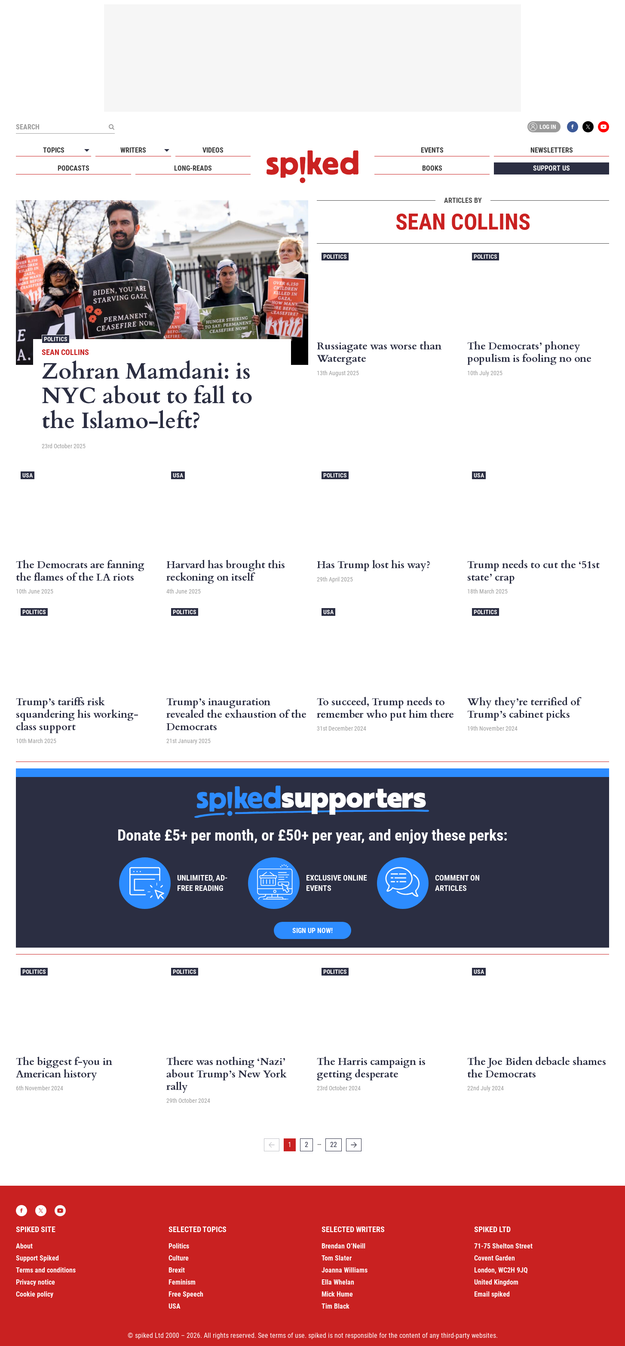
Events (432, 150)
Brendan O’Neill (343, 1246)
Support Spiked (37, 1258)
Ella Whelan (338, 1282)
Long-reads (193, 168)
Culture (179, 1258)
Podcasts (73, 168)
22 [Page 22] (333, 1145)
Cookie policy (34, 1294)
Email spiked (492, 1294)
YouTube (603, 126)
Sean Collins (65, 352)
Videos (213, 150)
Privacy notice (35, 1282)
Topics (53, 150)
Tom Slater (337, 1258)
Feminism (182, 1282)
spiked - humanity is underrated (312, 166)
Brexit (177, 1270)
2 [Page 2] (306, 1145)
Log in (542, 126)
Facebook (572, 126)
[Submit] (111, 126)
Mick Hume (337, 1294)
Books (432, 168)
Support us (551, 168)
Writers (133, 150)
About (24, 1246)
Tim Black (335, 1306)
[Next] (354, 1144)
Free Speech (186, 1294)
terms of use (287, 1335)
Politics (55, 339)
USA (27, 475)
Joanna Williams (345, 1270)
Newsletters (551, 150)
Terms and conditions (46, 1270)
